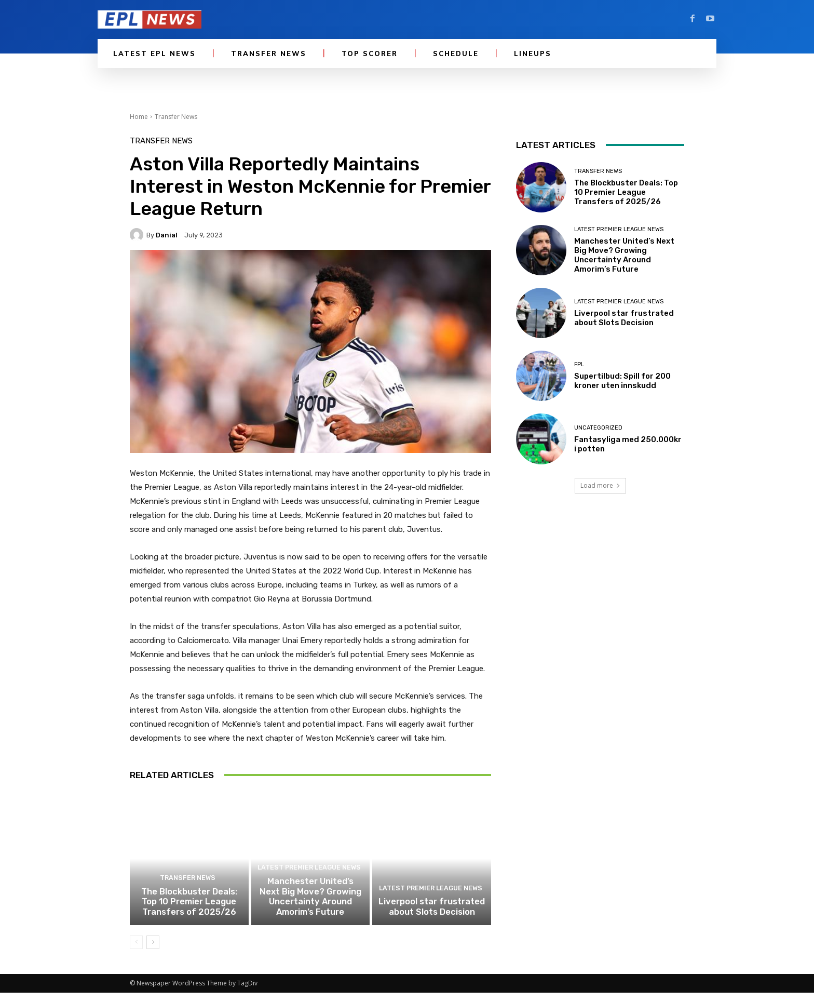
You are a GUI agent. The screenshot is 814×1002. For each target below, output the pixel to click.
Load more (600, 485)
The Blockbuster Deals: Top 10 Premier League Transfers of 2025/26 (189, 913)
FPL (579, 364)
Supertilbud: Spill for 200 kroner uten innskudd (622, 380)
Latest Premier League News (309, 881)
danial (167, 235)
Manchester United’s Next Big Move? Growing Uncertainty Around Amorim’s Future (310, 908)
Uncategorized (598, 428)
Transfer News (176, 116)
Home (139, 116)
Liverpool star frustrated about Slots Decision (432, 917)
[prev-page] (136, 951)
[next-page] (152, 951)
